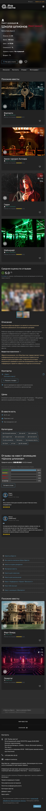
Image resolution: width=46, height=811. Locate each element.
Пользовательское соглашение (11, 783)
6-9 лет (13, 443)
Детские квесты (32, 436)
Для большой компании (9, 433)
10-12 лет (5, 443)
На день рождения (8, 440)
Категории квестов (7, 788)
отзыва (4, 276)
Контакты (15, 70)
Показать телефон (9, 380)
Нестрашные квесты (32, 440)
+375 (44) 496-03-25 (11, 755)
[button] (42, 284)
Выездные (20, 440)
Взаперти (8, 113)
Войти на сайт (40, 1)
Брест (30, 1)
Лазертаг (8, 678)
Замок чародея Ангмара (15, 159)
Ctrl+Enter (4, 777)
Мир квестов (23, 721)
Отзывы (24, 70)
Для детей (22, 433)
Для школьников (20, 436)
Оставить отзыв (8, 485)
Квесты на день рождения (13, 564)
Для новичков (32, 433)
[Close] (42, 798)
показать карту (9, 376)
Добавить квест (6, 791)
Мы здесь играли (9, 62)
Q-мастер (5, 481)
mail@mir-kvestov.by (11, 759)
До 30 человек (23, 443)
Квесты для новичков (11, 573)
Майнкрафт (9, 250)
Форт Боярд (9, 632)
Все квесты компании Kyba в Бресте (16, 560)
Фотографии (34, 70)
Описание (6, 70)
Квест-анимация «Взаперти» (14, 590)
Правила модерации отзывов (10, 780)
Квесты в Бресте (9, 556)
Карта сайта (5, 794)
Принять (37, 806)
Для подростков (7, 436)
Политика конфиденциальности (11, 786)
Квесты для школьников (12, 577)
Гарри (7, 204)
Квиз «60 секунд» (10, 586)
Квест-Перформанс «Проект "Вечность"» (18, 581)
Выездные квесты (10, 569)
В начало (23, 727)
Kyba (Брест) (10, 31)
